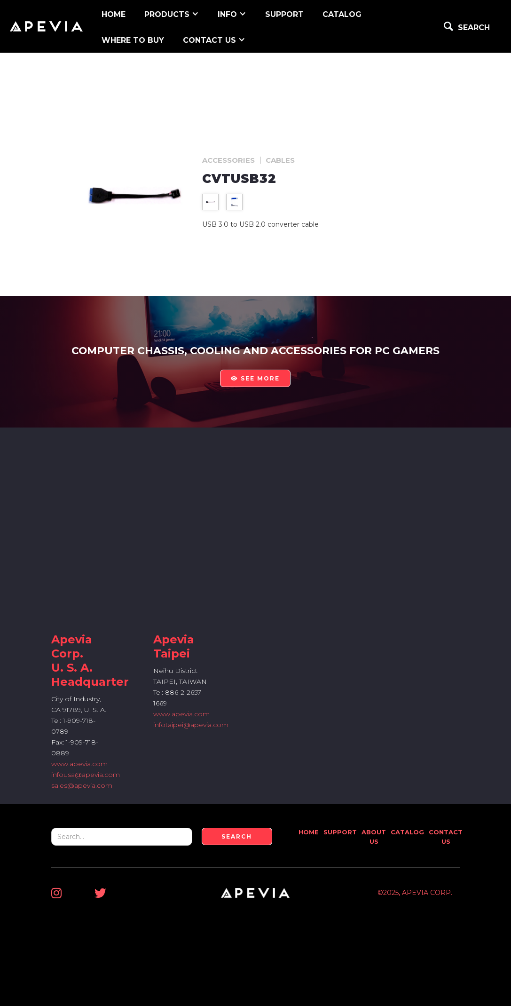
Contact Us (446, 836)
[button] (171, 13)
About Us (374, 836)
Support (340, 832)
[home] (46, 26)
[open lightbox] (210, 202)
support (284, 14)
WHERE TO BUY (133, 40)
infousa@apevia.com (85, 774)
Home (309, 832)
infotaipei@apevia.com (190, 725)
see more (255, 378)
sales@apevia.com (81, 785)
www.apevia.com (79, 764)
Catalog (342, 14)
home (114, 14)
